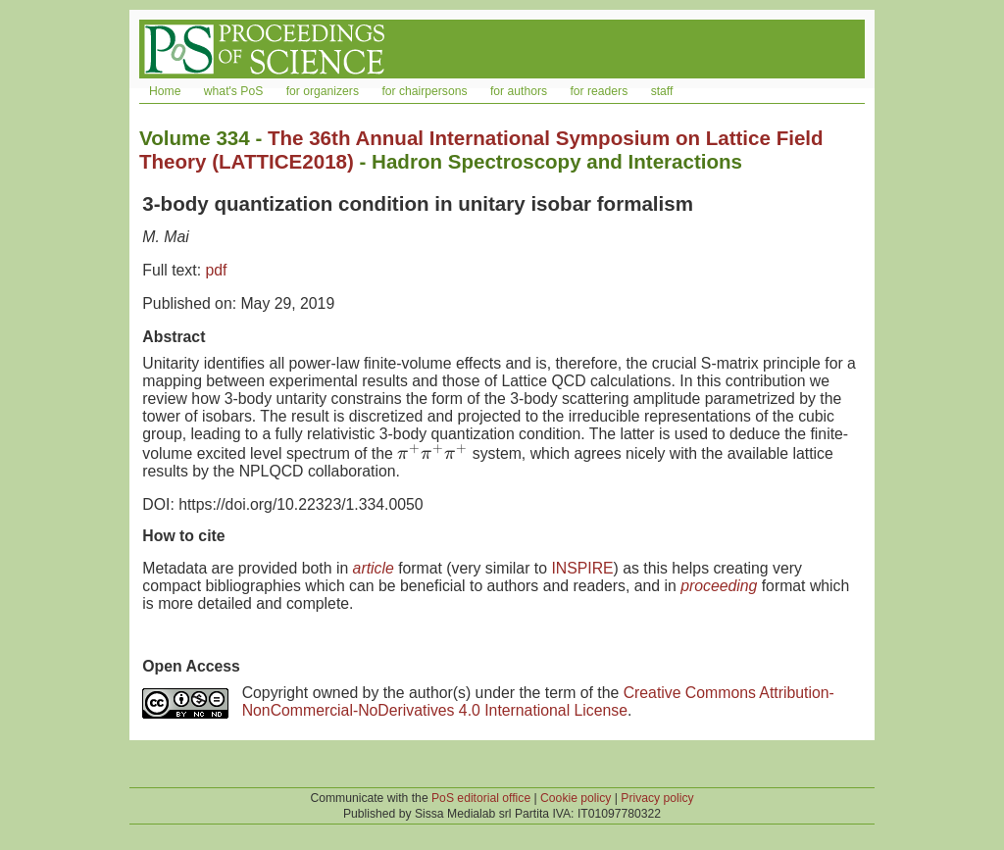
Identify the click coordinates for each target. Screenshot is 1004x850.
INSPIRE (582, 568)
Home (164, 91)
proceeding (718, 585)
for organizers (322, 91)
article (373, 568)
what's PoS (233, 91)
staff (662, 91)
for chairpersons (424, 91)
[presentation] (432, 453)
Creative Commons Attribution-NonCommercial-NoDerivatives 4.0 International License (538, 701)
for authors (518, 91)
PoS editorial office (480, 798)
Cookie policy (575, 798)
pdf (215, 270)
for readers (599, 91)
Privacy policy (657, 798)
